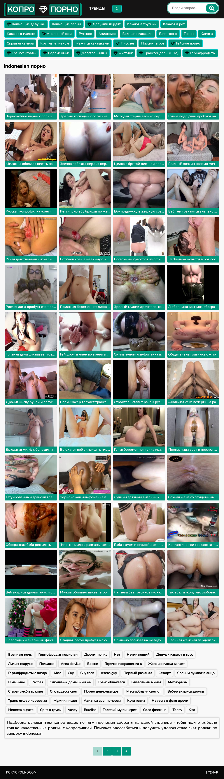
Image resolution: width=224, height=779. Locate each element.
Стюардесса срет (63, 691)
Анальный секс (57, 33)
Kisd (192, 710)
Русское (85, 33)
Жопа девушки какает (166, 663)
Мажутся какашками (92, 43)
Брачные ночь (20, 654)
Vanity (72, 710)
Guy (71, 673)
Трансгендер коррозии (27, 700)
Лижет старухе (20, 663)
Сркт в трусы (50, 710)
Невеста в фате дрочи (170, 700)
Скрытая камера (20, 43)
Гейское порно (185, 43)
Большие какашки (137, 33)
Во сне (92, 663)
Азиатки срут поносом (102, 700)
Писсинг (125, 43)
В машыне (16, 682)
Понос (189, 33)
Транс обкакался (111, 682)
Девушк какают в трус (174, 654)
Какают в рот (174, 24)
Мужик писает (65, 700)
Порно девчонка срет (102, 691)
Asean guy (109, 673)
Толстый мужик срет (119, 710)
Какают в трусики (141, 24)
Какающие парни (66, 24)
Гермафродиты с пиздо (27, 673)
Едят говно (168, 33)
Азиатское (107, 33)
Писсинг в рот (152, 43)
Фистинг (123, 53)
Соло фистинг (154, 710)
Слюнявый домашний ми (70, 682)
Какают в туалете (21, 33)
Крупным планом (54, 43)
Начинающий (138, 654)
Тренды (97, 8)
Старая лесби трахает (25, 691)
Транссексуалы (21, 53)
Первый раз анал (137, 673)
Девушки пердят (104, 24)
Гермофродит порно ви (57, 654)
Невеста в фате (20, 710)
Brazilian (90, 710)
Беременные (56, 53)
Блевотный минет (146, 682)
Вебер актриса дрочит (185, 691)
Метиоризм (177, 682)
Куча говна (136, 700)
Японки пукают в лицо (196, 673)
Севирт (165, 673)
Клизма (207, 33)
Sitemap (212, 773)
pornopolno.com (21, 772)
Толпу (177, 710)
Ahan (57, 673)
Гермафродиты (200, 53)
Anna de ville (70, 663)
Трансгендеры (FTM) (158, 53)
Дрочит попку (95, 654)
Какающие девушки (26, 24)
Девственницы (91, 53)
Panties (37, 682)
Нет (117, 654)
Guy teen (87, 673)
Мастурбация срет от (143, 691)
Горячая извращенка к (123, 663)
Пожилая (46, 663)
